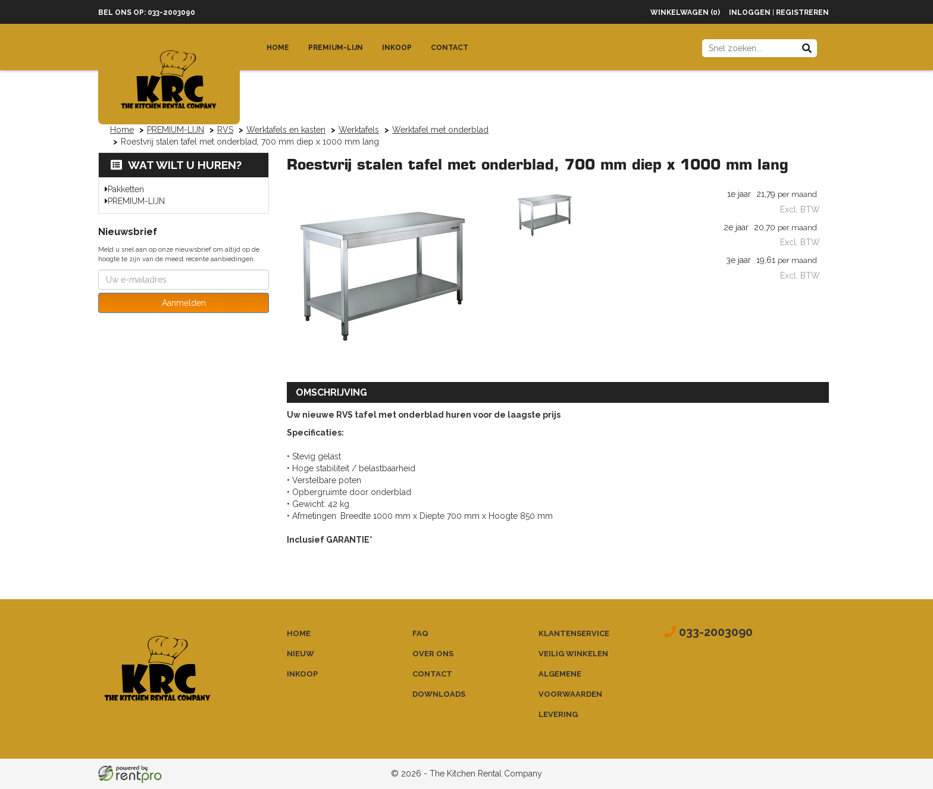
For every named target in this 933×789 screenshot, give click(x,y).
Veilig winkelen (573, 653)
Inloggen (750, 12)
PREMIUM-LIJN (175, 129)
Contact (449, 47)
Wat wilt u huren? (176, 164)
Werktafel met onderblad (440, 129)
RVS (225, 129)
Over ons (432, 653)
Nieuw (300, 653)
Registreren (802, 12)
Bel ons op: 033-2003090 (146, 12)
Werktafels (359, 129)
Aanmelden (184, 303)
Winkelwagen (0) (685, 12)
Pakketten (126, 189)
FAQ (420, 633)
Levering (558, 714)
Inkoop (397, 47)
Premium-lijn (335, 47)
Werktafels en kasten (285, 129)
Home (278, 47)
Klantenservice (573, 633)
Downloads (438, 694)
